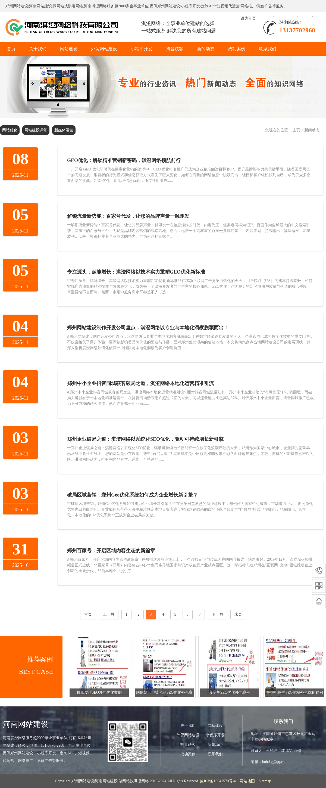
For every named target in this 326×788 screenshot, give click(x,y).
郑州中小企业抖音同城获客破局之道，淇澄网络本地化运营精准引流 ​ (141, 383)
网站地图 (247, 781)
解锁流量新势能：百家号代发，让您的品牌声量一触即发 (128, 216)
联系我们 (267, 48)
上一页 (108, 614)
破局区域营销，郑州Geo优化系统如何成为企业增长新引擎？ (132, 495)
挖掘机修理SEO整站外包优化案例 (295, 692)
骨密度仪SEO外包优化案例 (99, 692)
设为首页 (248, 18)
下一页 (217, 614)
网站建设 (68, 48)
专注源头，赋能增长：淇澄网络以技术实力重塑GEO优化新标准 (136, 272)
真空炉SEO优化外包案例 (229, 692)
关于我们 (37, 48)
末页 (238, 614)
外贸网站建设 (104, 48)
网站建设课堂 (35, 130)
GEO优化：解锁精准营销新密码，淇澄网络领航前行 (124, 160)
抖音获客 (174, 48)
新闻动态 (205, 48)
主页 (296, 130)
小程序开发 (141, 48)
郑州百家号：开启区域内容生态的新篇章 (111, 550)
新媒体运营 (63, 130)
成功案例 (236, 48)
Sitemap (265, 781)
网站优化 (9, 130)
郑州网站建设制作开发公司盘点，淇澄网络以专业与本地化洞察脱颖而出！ (147, 327)
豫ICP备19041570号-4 (218, 781)
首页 (11, 48)
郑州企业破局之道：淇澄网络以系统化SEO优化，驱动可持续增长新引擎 (145, 439)
